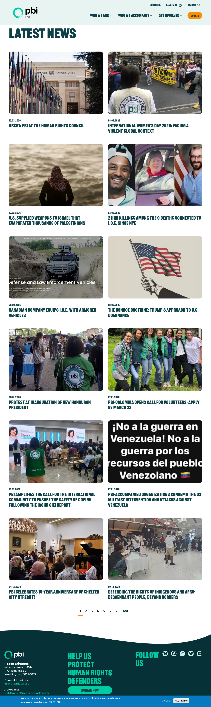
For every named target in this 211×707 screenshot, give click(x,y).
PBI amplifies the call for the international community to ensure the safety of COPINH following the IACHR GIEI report (52, 499)
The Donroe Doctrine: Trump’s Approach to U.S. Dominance (153, 312)
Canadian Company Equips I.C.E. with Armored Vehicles (52, 312)
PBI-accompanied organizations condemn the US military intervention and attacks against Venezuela (154, 499)
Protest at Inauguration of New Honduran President (50, 405)
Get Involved (169, 15)
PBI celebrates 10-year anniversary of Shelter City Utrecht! (54, 594)
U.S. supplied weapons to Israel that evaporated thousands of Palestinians (47, 220)
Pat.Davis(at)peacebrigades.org (26, 693)
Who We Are (99, 15)
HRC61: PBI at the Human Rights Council (46, 125)
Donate (195, 15)
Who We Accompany (134, 15)
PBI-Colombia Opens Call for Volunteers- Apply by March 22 (153, 405)
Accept (166, 701)
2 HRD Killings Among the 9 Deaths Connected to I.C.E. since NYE (154, 220)
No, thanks (181, 701)
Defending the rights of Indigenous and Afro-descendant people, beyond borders (151, 594)
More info (55, 702)
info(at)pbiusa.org (16, 683)
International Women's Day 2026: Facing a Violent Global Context (148, 128)
